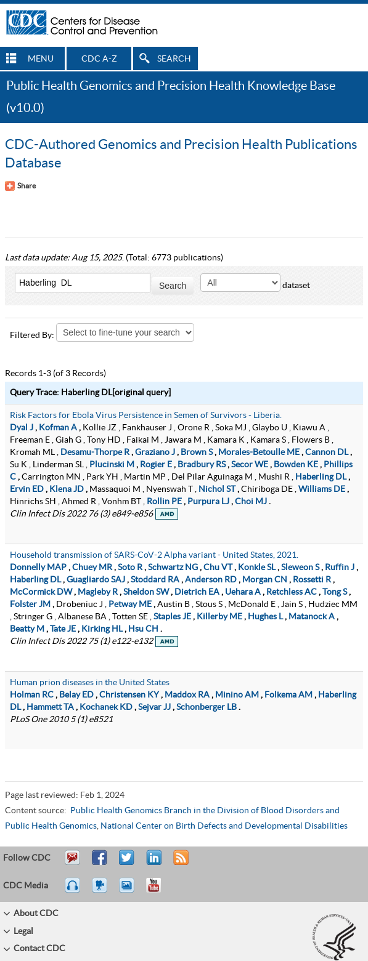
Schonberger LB (206, 707)
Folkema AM (288, 695)
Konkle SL (257, 567)
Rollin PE (164, 501)
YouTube (159, 890)
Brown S (197, 452)
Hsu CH (143, 629)
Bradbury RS (202, 464)
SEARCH (174, 59)
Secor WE (249, 464)
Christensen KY (129, 695)
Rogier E (156, 464)
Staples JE (172, 617)
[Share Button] (20, 186)
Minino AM (237, 695)
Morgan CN (264, 580)
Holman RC (32, 695)
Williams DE (321, 489)
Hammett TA (50, 707)
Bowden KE (296, 464)
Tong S (334, 592)
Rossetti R (312, 580)
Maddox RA (187, 695)
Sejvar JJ (154, 707)
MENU (41, 59)
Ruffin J (339, 567)
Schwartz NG (173, 567)
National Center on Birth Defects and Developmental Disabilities (224, 826)
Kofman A (58, 428)
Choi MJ (251, 501)
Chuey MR (92, 567)
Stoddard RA (155, 580)
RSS (179, 863)
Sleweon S (300, 567)
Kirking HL (102, 629)
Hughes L (265, 617)
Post (152, 863)
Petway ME (130, 604)
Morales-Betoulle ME (259, 452)
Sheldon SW (146, 592)
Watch (101, 890)
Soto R (130, 567)
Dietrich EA (196, 592)
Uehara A (243, 592)
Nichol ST (216, 489)
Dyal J (21, 428)
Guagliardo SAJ (96, 580)
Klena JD (66, 489)
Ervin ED (27, 489)
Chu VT (217, 567)
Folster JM (30, 604)
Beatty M (27, 629)
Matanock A (311, 617)
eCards (129, 890)
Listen (73, 890)
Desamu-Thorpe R (94, 452)
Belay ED (76, 695)
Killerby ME (219, 617)
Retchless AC (291, 592)
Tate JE (63, 629)
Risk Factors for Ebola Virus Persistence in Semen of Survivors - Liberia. (146, 415)
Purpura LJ (208, 501)
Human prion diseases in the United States (90, 682)
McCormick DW (41, 592)
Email (72, 863)
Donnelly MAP (38, 567)
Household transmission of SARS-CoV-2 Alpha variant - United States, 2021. (154, 555)
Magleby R (98, 592)
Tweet (127, 863)
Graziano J (155, 452)
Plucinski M (111, 464)
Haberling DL (320, 477)
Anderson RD (211, 580)
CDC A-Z (99, 59)
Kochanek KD (106, 707)
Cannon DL (326, 452)
